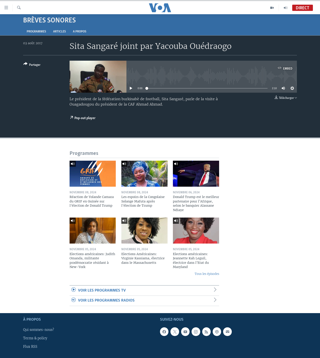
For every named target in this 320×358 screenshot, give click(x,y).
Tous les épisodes (207, 274)
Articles (59, 31)
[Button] (31, 65)
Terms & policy (35, 338)
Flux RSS (30, 347)
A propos (79, 31)
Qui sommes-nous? (38, 330)
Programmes (36, 31)
